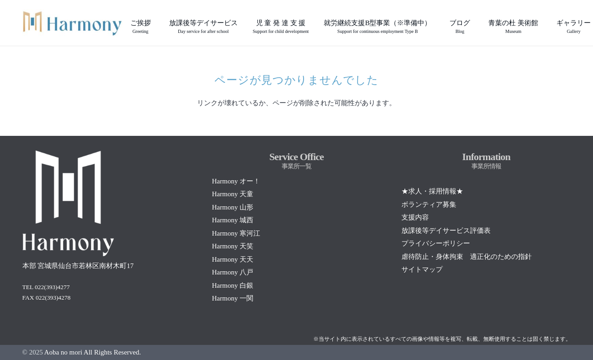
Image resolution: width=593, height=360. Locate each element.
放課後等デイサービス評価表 (446, 230)
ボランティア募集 (428, 204)
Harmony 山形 (232, 207)
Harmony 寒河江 (236, 233)
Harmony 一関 (232, 298)
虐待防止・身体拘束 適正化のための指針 (466, 256)
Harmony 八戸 (232, 272)
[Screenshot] (72, 23)
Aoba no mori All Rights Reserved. (92, 352)
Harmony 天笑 (232, 246)
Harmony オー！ (236, 181)
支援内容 (415, 217)
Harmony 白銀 (232, 285)
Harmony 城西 (232, 220)
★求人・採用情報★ (432, 191)
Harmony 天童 (232, 194)
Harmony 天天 (232, 259)
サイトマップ (422, 269)
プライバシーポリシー (435, 243)
